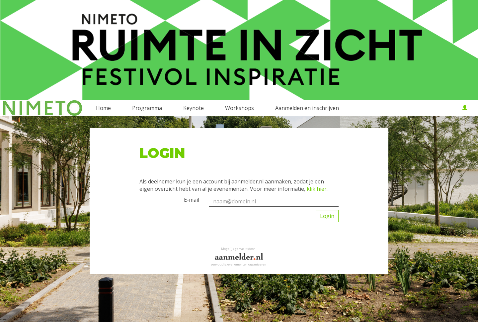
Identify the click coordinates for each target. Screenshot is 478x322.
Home (103, 108)
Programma (147, 108)
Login (327, 216)
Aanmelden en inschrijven (307, 108)
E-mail (191, 199)
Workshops (239, 108)
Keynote (193, 108)
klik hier (317, 188)
